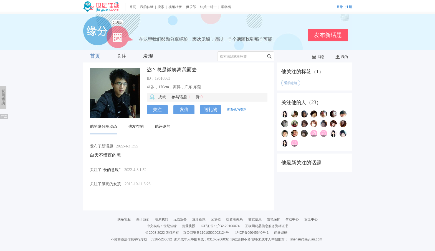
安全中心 (311, 219)
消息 (318, 57)
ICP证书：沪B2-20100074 (220, 226)
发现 (148, 56)
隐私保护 (273, 219)
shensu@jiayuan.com (306, 239)
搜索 (161, 7)
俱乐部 (191, 7)
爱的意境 (111, 170)
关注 (122, 56)
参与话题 (180, 97)
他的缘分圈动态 (103, 126)
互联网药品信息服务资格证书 (266, 226)
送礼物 (210, 109)
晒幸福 (226, 7)
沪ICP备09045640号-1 (252, 233)
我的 (341, 57)
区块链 (216, 219)
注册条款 (199, 219)
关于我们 (143, 219)
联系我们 (161, 219)
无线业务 (180, 219)
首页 (132, 7)
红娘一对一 (208, 7)
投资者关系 (234, 219)
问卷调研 (280, 233)
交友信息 (255, 219)
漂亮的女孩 (111, 184)
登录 (340, 7)
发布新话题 (328, 35)
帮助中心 (292, 219)
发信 (183, 109)
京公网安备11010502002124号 (206, 233)
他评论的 (162, 126)
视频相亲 (175, 7)
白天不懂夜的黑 (105, 155)
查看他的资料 (237, 110)
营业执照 (188, 226)
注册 (348, 7)
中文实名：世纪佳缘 (162, 226)
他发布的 (136, 126)
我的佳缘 (146, 7)
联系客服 (124, 219)
